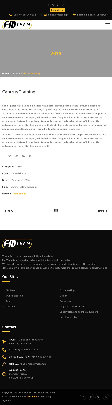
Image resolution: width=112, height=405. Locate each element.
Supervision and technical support (79, 312)
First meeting (67, 290)
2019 (19, 167)
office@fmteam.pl (56, 15)
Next (102, 211)
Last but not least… (71, 317)
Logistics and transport (73, 307)
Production (66, 301)
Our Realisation (14, 296)
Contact (10, 307)
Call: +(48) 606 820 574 (24, 15)
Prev (9, 211)
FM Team (11, 290)
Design (63, 296)
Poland (55, 10)
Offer (9, 301)
